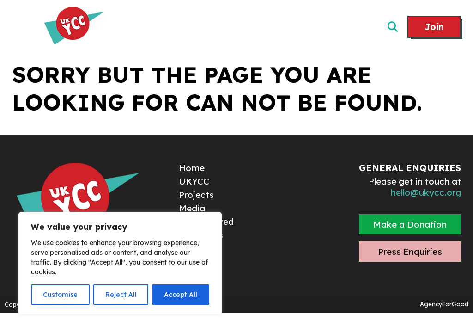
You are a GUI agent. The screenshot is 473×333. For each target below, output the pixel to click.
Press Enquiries (410, 251)
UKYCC (194, 181)
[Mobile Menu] (22, 27)
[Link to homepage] (74, 27)
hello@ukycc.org (426, 192)
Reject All (121, 294)
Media (192, 208)
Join (434, 26)
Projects (196, 194)
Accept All (180, 294)
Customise (60, 294)
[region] (120, 263)
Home (192, 167)
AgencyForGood (444, 304)
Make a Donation (410, 224)
